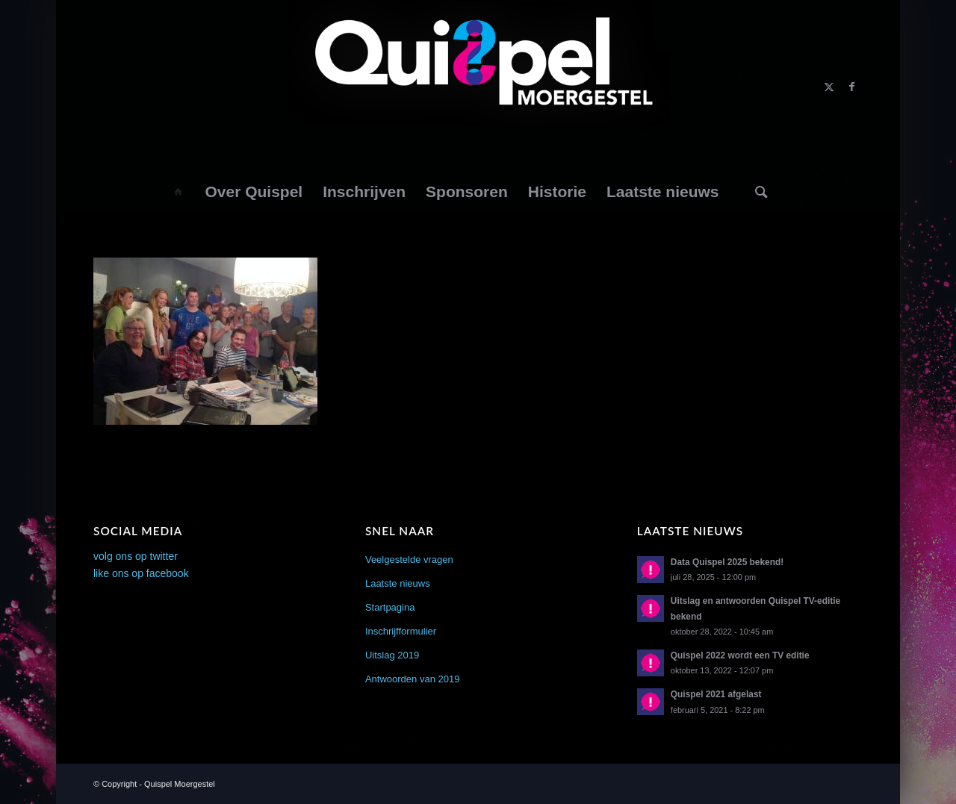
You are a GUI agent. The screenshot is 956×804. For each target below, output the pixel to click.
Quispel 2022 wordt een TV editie (740, 655)
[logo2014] (478, 86)
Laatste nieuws (397, 583)
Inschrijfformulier (400, 631)
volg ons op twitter (135, 556)
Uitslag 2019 (392, 655)
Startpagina (390, 607)
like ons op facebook (141, 573)
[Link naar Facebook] (851, 86)
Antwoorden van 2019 (412, 679)
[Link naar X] (829, 86)
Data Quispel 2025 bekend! (727, 562)
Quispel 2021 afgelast (716, 694)
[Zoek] (761, 192)
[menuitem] (177, 192)
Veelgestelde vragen (409, 559)
